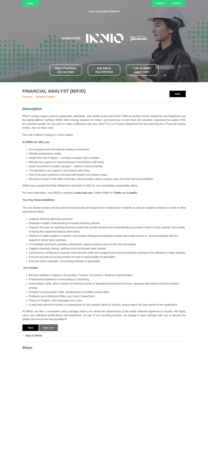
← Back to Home (32, 335)
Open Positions (65, 70)
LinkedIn (132, 192)
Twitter (118, 192)
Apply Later (48, 327)
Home (30, 3)
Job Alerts (104, 70)
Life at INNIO (142, 70)
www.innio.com (84, 192)
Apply (177, 94)
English (159, 3)
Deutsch (177, 3)
